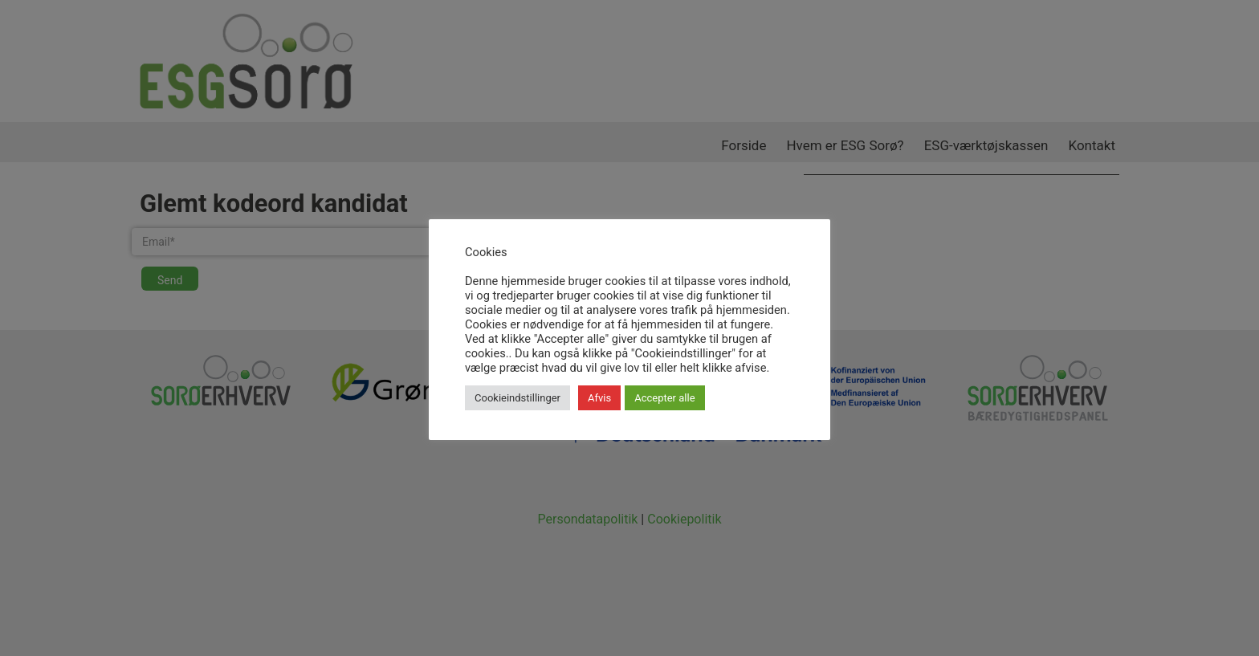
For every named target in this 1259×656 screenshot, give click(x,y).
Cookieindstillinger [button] (517, 398)
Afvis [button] (599, 398)
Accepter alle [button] (664, 398)
